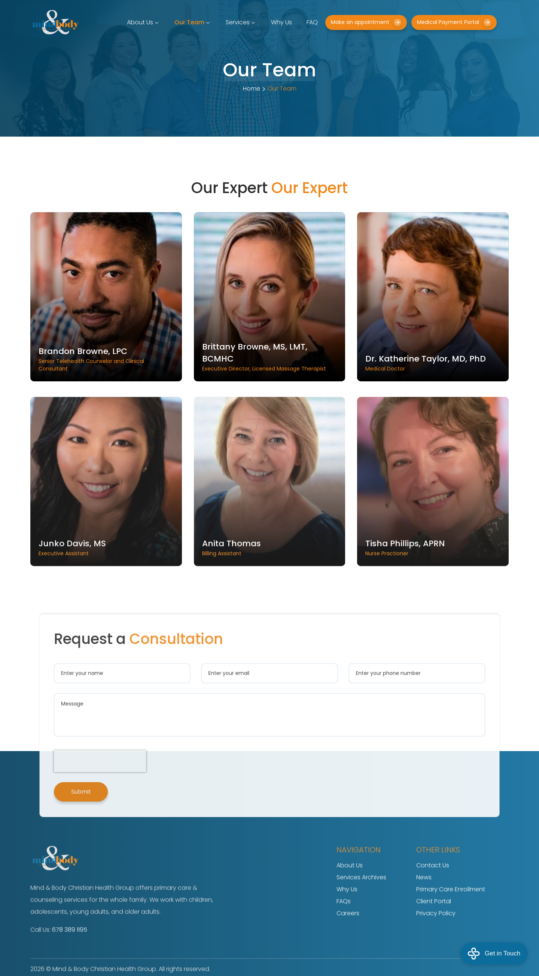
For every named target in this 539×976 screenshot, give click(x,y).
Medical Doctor (432, 362)
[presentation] (139, 750)
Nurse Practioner (432, 568)
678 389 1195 (69, 950)
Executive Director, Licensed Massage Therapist (269, 356)
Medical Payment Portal (454, 22)
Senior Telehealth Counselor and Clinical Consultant (106, 358)
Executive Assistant (106, 568)
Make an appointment (366, 22)
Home (251, 88)
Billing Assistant (269, 568)
